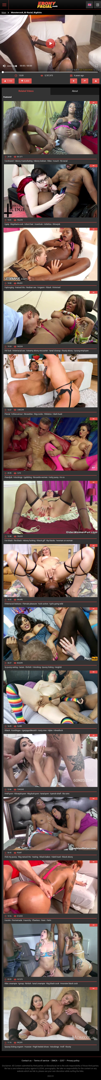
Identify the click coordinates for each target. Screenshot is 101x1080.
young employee (82, 351)
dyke (51, 730)
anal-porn (45, 794)
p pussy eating (11, 667)
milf (62, 1047)
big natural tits (25, 857)
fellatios (48, 414)
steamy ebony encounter (37, 351)
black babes (45, 857)
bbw (50, 161)
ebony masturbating (24, 161)
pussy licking (48, 667)
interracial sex (19, 351)
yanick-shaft (56, 794)
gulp (7, 224)
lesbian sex (31, 287)
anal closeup (55, 351)
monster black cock (69, 983)
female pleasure (30, 604)
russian (28, 1047)
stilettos (48, 224)
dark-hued (58, 414)
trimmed (56, 287)
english (59, 667)
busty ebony (68, 351)
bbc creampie (11, 983)
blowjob (57, 224)
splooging (9, 287)
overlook (39, 224)
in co (63, 477)
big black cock (53, 983)
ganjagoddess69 (30, 730)
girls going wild (56, 604)
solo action (43, 604)
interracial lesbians (13, 604)
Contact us (27, 1060)
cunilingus (16, 730)
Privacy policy (73, 1060)
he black (18, 540)
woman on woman (65, 540)
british (28, 667)
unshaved (9, 161)
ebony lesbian (40, 161)
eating (35, 857)
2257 (62, 1060)
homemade (17, 920)
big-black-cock (17, 224)
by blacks (51, 540)
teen (43, 920)
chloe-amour (17, 414)
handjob (8, 477)
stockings (18, 477)
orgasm (41, 287)
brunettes (29, 414)
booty (68, 1047)
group (21, 983)
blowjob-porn (20, 794)
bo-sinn (66, 794)
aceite (7, 920)
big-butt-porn (33, 794)
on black (9, 540)
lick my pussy (11, 857)
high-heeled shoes (41, 1047)
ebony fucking (30, 540)
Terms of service (41, 1060)
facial (7, 414)
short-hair (29, 224)
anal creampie (39, 983)
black (49, 287)
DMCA (54, 1060)
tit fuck (8, 351)
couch (56, 161)
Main (4, 12)
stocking (37, 667)
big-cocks (39, 414)
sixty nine (43, 730)
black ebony (68, 857)
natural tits (20, 287)
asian (22, 667)
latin (49, 920)
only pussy (54, 477)
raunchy (27, 920)
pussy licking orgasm (14, 1047)
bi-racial (64, 161)
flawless (36, 920)
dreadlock (58, 730)
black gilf (41, 540)
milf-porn (9, 794)
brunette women (41, 477)
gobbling (28, 477)
